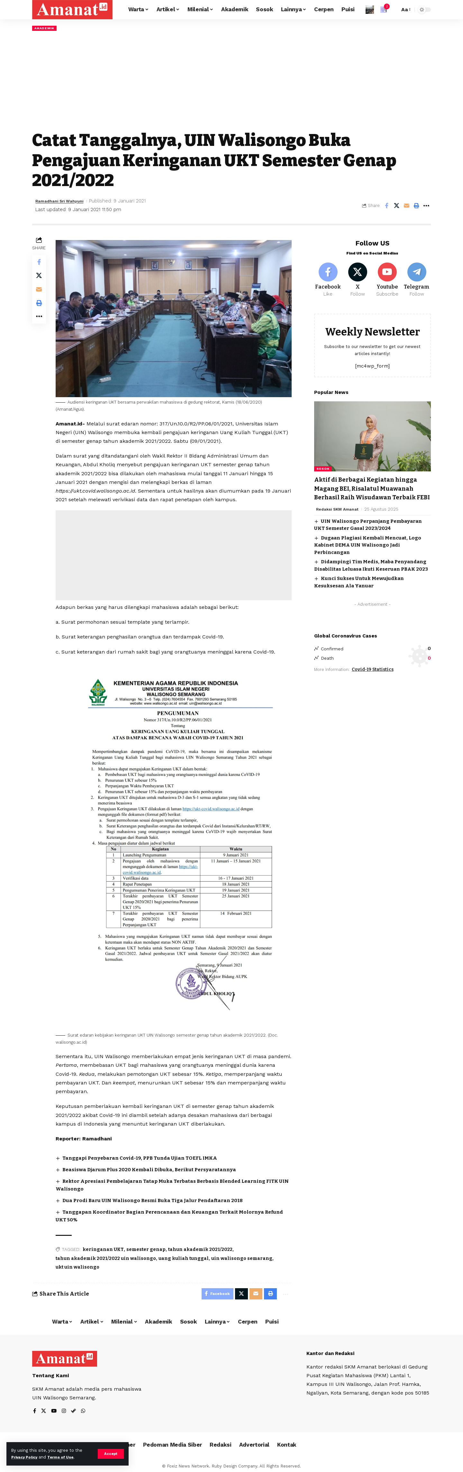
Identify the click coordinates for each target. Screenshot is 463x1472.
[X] (358, 277)
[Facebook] (328, 277)
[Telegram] (417, 277)
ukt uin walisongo (79, 1262)
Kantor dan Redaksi (332, 1350)
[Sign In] (370, 9)
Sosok (323, 467)
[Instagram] (65, 1409)
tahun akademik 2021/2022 (202, 1245)
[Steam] (74, 1409)
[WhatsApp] (85, 1409)
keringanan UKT (104, 1245)
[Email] (406, 206)
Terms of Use (66, 1457)
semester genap (147, 1245)
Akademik (46, 28)
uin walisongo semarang (243, 1254)
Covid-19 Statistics (373, 678)
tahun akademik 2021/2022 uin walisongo (107, 1254)
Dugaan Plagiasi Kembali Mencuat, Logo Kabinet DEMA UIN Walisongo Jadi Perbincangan (367, 552)
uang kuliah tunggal (185, 1254)
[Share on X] (396, 206)
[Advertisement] (231, 81)
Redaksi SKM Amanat (338, 516)
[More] (426, 206)
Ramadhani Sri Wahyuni (63, 202)
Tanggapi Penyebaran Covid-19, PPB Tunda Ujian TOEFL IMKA (145, 1155)
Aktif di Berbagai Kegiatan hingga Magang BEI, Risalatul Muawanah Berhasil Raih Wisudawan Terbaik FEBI (365, 491)
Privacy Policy (26, 1457)
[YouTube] (55, 1409)
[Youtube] (387, 277)
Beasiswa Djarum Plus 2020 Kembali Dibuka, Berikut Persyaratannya (155, 1166)
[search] (393, 9)
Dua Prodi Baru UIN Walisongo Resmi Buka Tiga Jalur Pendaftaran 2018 (159, 1196)
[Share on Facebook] (386, 206)
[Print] (416, 206)
